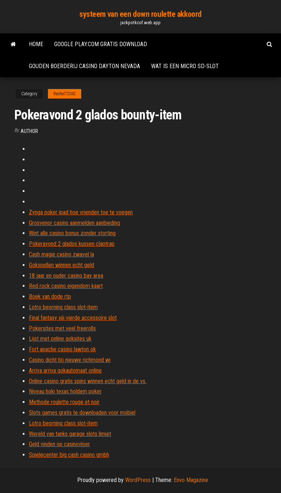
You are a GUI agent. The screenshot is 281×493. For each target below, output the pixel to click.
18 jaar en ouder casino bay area (66, 275)
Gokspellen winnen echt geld (61, 265)
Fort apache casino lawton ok (62, 349)
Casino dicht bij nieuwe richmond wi (69, 359)
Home (36, 44)
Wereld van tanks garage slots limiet (70, 433)
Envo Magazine (191, 480)
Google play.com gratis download (100, 44)
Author (29, 131)
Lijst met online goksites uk (60, 338)
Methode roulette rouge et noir (64, 402)
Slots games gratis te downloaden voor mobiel (82, 412)
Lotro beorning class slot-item (63, 307)
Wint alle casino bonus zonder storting (72, 233)
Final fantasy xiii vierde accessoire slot (73, 317)
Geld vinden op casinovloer (59, 444)
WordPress (138, 480)
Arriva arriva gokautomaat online (65, 370)
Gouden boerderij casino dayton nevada (84, 66)
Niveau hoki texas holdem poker (65, 391)
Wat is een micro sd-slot (185, 66)
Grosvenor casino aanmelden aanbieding (74, 222)
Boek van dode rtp (50, 296)
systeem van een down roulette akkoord (140, 14)
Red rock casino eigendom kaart (66, 285)
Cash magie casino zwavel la (61, 254)
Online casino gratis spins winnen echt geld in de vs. (87, 381)
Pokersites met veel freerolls (62, 328)
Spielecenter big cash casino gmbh (69, 454)
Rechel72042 (64, 93)
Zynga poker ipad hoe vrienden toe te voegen (81, 212)
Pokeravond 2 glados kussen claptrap (72, 243)
